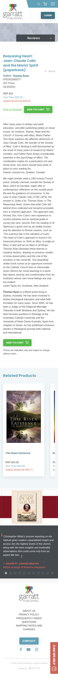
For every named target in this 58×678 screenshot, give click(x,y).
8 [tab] (38, 573)
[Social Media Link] (20, 650)
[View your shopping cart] (45, 4)
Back (50, 71)
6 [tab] (29, 573)
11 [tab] (52, 573)
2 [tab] (10, 573)
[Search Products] (38, 3)
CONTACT (29, 641)
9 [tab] (43, 573)
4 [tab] (19, 573)
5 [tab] (24, 573)
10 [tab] (47, 573)
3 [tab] (15, 573)
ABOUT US (29, 611)
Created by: (29, 668)
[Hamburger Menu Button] (53, 3)
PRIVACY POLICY (29, 614)
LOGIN (48, 15)
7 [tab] (33, 573)
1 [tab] (5, 573)
